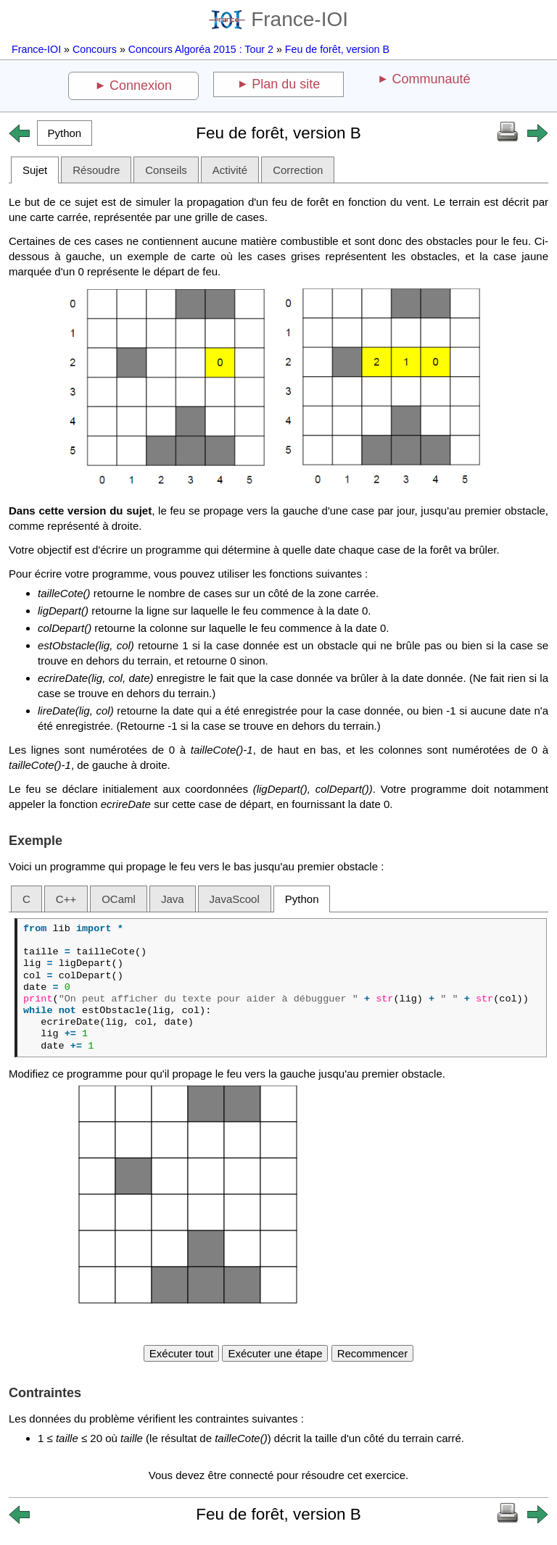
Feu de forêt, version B (337, 49)
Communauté (431, 79)
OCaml (119, 899)
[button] (64, 133)
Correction (298, 170)
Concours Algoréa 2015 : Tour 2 (200, 49)
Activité (230, 170)
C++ (66, 899)
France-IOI (278, 19)
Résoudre (96, 170)
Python (302, 899)
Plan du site (286, 84)
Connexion (141, 85)
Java (172, 899)
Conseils (166, 170)
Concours (95, 49)
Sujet (34, 170)
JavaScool (235, 899)
